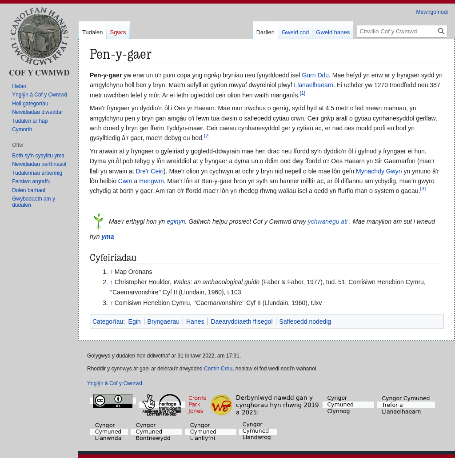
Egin (134, 321)
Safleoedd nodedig (305, 321)
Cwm (125, 181)
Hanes (195, 321)
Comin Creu (218, 369)
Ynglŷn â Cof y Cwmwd (114, 383)
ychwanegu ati (328, 221)
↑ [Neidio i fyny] (111, 271)
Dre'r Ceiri (150, 171)
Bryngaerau (164, 321)
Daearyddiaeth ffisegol (241, 321)
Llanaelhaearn (313, 84)
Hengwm (151, 181)
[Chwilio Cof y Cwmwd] (402, 31)
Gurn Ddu (315, 75)
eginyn (176, 221)
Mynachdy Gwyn (379, 171)
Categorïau (107, 321)
